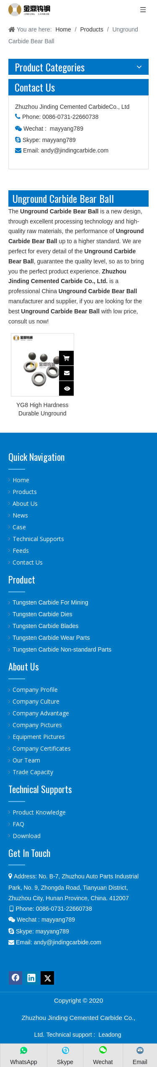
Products (25, 492)
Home (21, 480)
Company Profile (35, 690)
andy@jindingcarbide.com (74, 150)
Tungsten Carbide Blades (45, 626)
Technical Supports (38, 539)
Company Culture (36, 701)
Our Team (26, 760)
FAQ (18, 824)
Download (27, 836)
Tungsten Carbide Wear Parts (51, 637)
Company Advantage (41, 713)
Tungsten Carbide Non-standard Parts (62, 649)
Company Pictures (37, 725)
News (20, 515)
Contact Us (28, 562)
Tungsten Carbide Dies (42, 614)
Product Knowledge (39, 812)
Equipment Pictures (39, 737)
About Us (25, 503)
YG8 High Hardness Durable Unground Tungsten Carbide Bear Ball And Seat (42, 410)
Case (19, 527)
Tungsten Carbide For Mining (50, 602)
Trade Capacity (33, 772)
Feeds (21, 551)
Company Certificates (42, 748)
